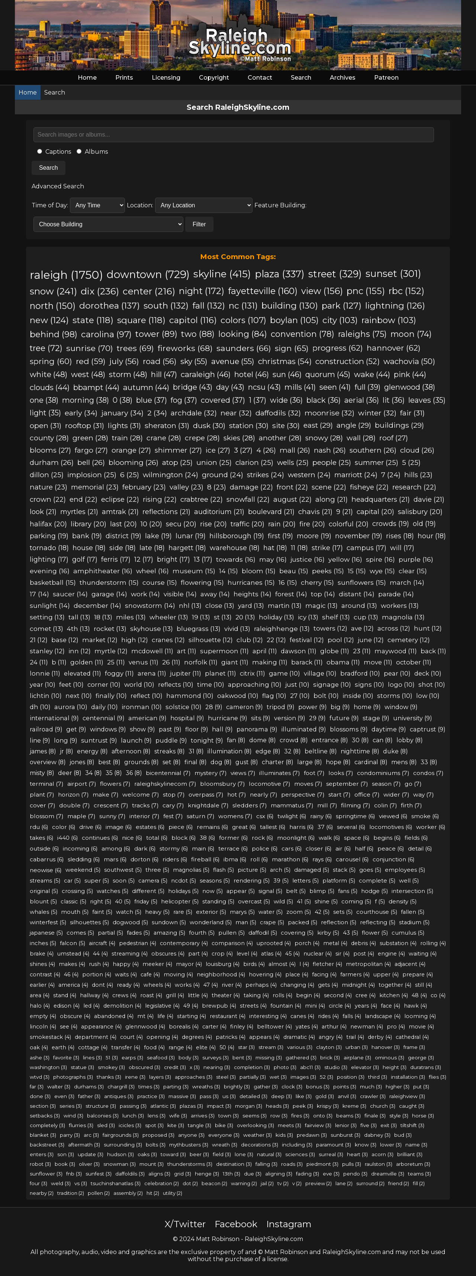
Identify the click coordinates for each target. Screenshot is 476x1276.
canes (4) (302, 1016)
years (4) (366, 1005)
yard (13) (251, 605)
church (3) (382, 1106)
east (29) (318, 425)
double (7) (74, 805)
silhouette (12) (211, 640)
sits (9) (260, 718)
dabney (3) (377, 1135)
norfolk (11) (201, 662)
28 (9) (213, 707)
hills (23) (418, 474)
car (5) (72, 880)
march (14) (407, 582)
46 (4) (71, 974)
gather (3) (266, 1087)
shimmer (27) (178, 450)
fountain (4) (285, 1005)
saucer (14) (70, 594)
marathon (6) (290, 859)
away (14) (215, 594)
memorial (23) (95, 487)
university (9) (412, 718)
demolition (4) (122, 1005)
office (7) (367, 794)
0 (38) (122, 400)
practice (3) (151, 1096)
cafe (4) (150, 974)
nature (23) (48, 487)
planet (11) (220, 673)
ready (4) (128, 985)
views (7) (243, 772)
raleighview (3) (407, 1096)
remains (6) (212, 826)
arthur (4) (334, 1026)
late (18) (152, 548)
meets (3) (289, 1125)
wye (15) (382, 571)
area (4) (39, 995)
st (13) (223, 617)
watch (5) (128, 912)
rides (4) (328, 1016)
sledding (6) (84, 859)
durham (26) (52, 462)
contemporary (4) (184, 943)
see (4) (68, 1026)
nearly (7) (263, 794)
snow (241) (53, 291)
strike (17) (327, 548)
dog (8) (221, 762)
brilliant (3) (409, 1154)
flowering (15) (202, 582)
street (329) (335, 274)
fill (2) (419, 1183)
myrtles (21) (79, 511)
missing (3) (268, 1057)
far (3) (37, 1087)
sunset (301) (393, 273)
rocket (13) (110, 628)
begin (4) (308, 995)
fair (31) (412, 412)
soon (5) (124, 880)
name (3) (416, 1145)
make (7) (106, 794)
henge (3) (207, 1174)
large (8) (309, 762)
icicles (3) (130, 1125)
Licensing (166, 77)
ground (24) (222, 474)
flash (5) (223, 870)
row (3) (278, 1116)
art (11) (186, 651)
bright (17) (173, 559)
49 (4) (190, 1005)
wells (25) (293, 462)
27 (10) (300, 695)
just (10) (297, 684)
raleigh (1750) (66, 275)
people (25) (331, 462)
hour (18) (432, 536)
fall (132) (208, 305)
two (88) (198, 334)
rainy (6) (321, 816)
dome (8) (262, 740)
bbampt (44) (96, 387)
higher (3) (397, 1087)
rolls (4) (282, 995)
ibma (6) (235, 859)
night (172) (201, 290)
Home (87, 77)
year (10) (42, 684)
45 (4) (292, 953)
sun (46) (287, 374)
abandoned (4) (114, 1016)
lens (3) (156, 1116)
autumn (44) (146, 387)
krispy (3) (328, 1106)
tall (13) (79, 617)
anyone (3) (191, 1135)
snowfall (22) (248, 499)
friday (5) (145, 901)
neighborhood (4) (221, 974)
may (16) (273, 559)
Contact (260, 77)
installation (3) (408, 1077)
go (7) (413, 783)
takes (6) (42, 837)
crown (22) (48, 499)
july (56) (124, 361)
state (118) (93, 320)
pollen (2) (99, 1193)
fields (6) (416, 837)
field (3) (222, 1154)
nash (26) (330, 450)
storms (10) (394, 695)
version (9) (289, 718)
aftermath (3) (84, 1145)
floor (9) (196, 729)
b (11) (59, 662)
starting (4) (191, 1016)
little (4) (198, 995)
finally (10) (111, 695)
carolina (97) (106, 334)
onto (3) (322, 1116)
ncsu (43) (264, 387)
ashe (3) (39, 1057)
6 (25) (129, 474)
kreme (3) (354, 1106)
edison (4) (67, 1005)
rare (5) (182, 912)
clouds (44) (50, 387)
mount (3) (151, 1164)
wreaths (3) (206, 1087)
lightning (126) (395, 305)
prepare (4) (417, 974)
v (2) (297, 1183)
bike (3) (224, 1125)
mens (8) (404, 762)
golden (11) (86, 662)
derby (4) (380, 1037)
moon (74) (411, 334)
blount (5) (43, 901)
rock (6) (262, 837)
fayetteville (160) (263, 290)
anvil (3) (347, 1096)
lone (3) (244, 1154)
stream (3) (270, 1047)
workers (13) (400, 605)
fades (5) (138, 932)
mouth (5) (75, 912)
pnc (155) (366, 290)
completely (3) (47, 1125)
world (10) (139, 684)
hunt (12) (428, 628)
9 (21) (344, 511)
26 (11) (171, 662)
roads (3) (292, 1164)
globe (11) (334, 651)
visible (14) (180, 594)
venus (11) (143, 662)
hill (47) (164, 374)
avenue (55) (232, 361)
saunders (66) (243, 348)
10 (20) (151, 524)
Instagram (289, 1224)
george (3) (421, 1057)
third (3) (377, 1077)
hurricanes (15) (251, 582)
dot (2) (190, 1183)
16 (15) (288, 582)
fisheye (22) (369, 487)
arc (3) (91, 1135)
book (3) (65, 1164)
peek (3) (303, 1106)
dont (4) (102, 985)
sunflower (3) (46, 1174)
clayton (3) (329, 1047)
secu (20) (181, 524)
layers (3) (160, 1077)
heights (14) (252, 594)
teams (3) (419, 1174)
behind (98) (53, 334)
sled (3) (106, 1125)
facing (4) (324, 974)
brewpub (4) (219, 1005)
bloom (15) (259, 571)
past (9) (170, 729)
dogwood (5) (130, 922)
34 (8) (93, 772)
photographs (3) (73, 1077)
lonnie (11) (45, 673)
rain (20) (282, 524)
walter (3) (58, 1087)
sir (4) (342, 953)
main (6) (203, 848)
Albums (92, 151)
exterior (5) (211, 912)
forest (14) (291, 594)
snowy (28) (324, 438)
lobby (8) (409, 740)
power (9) (312, 707)
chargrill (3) (121, 1087)
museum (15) (194, 571)
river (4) (232, 985)
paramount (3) (333, 1145)
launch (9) (136, 740)
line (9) (40, 740)
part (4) (198, 953)
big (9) (340, 707)
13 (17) (203, 559)
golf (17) (84, 559)
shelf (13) (336, 617)
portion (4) (96, 974)
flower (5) (375, 932)
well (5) (409, 880)
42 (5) (322, 912)
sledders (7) (249, 805)
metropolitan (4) (368, 964)
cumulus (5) (408, 932)
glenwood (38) (409, 387)
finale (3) (375, 1116)
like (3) (304, 1096)
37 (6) (325, 826)
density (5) (402, 901)
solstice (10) (183, 707)
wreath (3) (224, 1145)
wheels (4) (157, 985)
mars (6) (115, 859)
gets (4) (328, 985)
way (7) (423, 794)
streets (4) (253, 1005)
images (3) (303, 1077)
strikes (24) (265, 474)
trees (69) (135, 348)
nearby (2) (42, 1193)
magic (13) (321, 605)
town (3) (228, 1116)
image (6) (119, 826)
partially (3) (252, 1077)
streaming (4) (130, 953)
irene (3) (135, 1077)
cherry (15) (317, 582)
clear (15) (413, 571)
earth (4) (63, 1047)
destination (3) (234, 1164)
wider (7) (396, 794)
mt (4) (145, 1016)
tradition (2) (70, 1193)
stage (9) (376, 718)
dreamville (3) (387, 1174)
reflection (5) (338, 922)
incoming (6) (80, 848)
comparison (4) (232, 943)
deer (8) (69, 772)
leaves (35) (427, 400)
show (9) (142, 729)
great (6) (244, 826)
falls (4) (351, 1016)
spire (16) (380, 559)
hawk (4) (415, 1005)
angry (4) (330, 1037)
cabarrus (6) (47, 859)
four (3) (38, 1183)
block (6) (183, 837)
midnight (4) (358, 985)
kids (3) (284, 1135)
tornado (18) (49, 548)
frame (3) (414, 1047)
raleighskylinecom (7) (165, 783)
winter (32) (377, 412)
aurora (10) (70, 707)
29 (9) (317, 718)
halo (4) (40, 1005)
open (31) (45, 425)
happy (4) (126, 964)
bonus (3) (317, 1087)
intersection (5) (412, 891)
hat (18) (275, 548)
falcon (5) (72, 943)
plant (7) (42, 794)
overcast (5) (254, 901)
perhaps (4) (261, 985)
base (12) (64, 640)
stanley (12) (47, 651)
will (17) (402, 548)
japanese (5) (46, 932)
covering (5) (297, 932)
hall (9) (222, 729)
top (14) (323, 594)
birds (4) (254, 964)
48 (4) (419, 995)
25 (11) (116, 662)
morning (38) (85, 400)
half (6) (364, 848)
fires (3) (300, 1116)
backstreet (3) (47, 1145)
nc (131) (243, 305)
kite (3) (175, 1125)
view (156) (322, 290)
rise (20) (213, 524)
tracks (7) (145, 805)
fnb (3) (74, 1174)
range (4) (180, 1047)
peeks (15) (328, 571)
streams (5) (45, 880)
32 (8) (292, 751)
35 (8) (114, 772)
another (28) (280, 438)
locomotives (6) (390, 826)
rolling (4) (433, 943)
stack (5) (344, 870)
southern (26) (373, 450)
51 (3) (112, 1057)
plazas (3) (191, 1106)
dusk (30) (209, 425)
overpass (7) (206, 794)
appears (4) (264, 1037)
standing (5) (218, 901)
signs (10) (369, 684)
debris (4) (363, 943)
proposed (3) (158, 1135)
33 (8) (429, 762)
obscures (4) (167, 953)
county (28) (49, 438)
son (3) (65, 1154)
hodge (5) (374, 891)
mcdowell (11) (152, 651)
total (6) (157, 837)
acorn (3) (382, 1154)
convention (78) (302, 334)
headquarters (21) (380, 499)
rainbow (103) (388, 320)
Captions (54, 151)
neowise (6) (46, 870)
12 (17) (143, 559)
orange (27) (131, 450)
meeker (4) (157, 964)
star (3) (246, 1047)
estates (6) (150, 826)
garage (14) (109, 594)
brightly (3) (237, 1087)
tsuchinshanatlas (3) (116, 1183)
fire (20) (312, 524)
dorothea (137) (109, 305)
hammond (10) (189, 695)
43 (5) (350, 932)
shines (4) (42, 964)
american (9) (147, 718)
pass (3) (209, 1096)
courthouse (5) (376, 912)
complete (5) (377, 880)
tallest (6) (273, 826)
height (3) (394, 1067)
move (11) (378, 662)
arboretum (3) (413, 1164)
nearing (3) (216, 1067)
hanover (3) (386, 1047)
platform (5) (338, 880)
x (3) (195, 1067)
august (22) (292, 499)
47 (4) (210, 985)
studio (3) (335, 1067)
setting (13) (47, 617)
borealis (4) (184, 1026)
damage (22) (251, 487)
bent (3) (242, 1057)
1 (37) (257, 400)
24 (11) (39, 662)
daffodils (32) (278, 412)
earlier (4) (42, 985)
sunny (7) (112, 816)
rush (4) (99, 964)
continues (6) (100, 837)
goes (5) (370, 870)
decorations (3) (259, 1145)
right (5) (100, 901)
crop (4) (222, 953)
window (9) (401, 707)
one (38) (44, 400)
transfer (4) (125, 1047)
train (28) (127, 438)
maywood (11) (395, 651)
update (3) (90, 1154)
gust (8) (246, 762)
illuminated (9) (303, 729)
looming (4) (420, 1016)
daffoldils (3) (130, 1174)
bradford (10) (360, 673)
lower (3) (391, 1145)
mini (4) (315, 1005)
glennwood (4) (145, 1026)
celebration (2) (161, 1183)
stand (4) (64, 995)
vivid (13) (237, 628)
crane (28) (164, 438)
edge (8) (267, 751)
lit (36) (394, 400)
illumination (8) (230, 751)
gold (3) (324, 1096)
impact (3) (219, 1106)
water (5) (270, 912)
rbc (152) (406, 290)
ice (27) (218, 450)
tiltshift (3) (412, 1125)
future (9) (344, 718)
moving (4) (178, 974)
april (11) (265, 651)
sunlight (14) (50, 605)
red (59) (91, 361)
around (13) (359, 605)
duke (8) (395, 751)
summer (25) (376, 462)
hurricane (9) (227, 718)
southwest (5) (123, 870)
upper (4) (386, 974)
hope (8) (338, 762)
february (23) (144, 487)
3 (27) (243, 450)
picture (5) (252, 870)
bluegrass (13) (199, 628)
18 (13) (103, 617)
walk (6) (329, 837)
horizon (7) (73, 794)
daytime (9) (389, 729)
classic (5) (73, 901)
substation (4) (398, 943)
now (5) (212, 891)
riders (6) (175, 859)
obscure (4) (75, 1016)
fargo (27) (91, 450)
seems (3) (254, 1116)
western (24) (309, 474)
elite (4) (206, 1047)
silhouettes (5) (89, 922)
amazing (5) (169, 932)
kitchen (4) (393, 995)
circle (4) (340, 1005)
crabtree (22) (201, 499)
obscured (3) (144, 1067)
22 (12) (276, 640)
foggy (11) (119, 673)
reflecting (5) (377, 922)
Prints (124, 77)
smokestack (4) (50, 1037)
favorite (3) (66, 1057)
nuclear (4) (317, 953)
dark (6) (145, 848)
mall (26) (295, 450)
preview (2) (318, 1183)
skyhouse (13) (151, 628)
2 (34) (157, 412)
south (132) (166, 305)
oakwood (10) (237, 695)
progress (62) (337, 348)
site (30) (286, 425)
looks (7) (340, 772)
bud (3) (403, 1135)
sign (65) (292, 348)
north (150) (52, 305)
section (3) (43, 1106)
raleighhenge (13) (282, 628)
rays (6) (322, 859)
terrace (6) (233, 848)
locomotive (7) (269, 783)
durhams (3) (89, 1087)
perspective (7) (303, 794)
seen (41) (335, 387)
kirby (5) (328, 932)
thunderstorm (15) (109, 582)
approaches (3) (193, 1077)
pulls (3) (351, 1164)
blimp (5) (321, 891)
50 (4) (226, 1047)
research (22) (414, 487)
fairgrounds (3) (121, 1135)
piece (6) (180, 826)
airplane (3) (357, 1057)
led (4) (91, 1005)
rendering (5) (252, 880)
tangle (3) (199, 1125)
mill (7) (327, 805)
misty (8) (42, 772)
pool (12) (341, 640)
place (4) (296, 974)
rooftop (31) (84, 425)
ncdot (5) (183, 880)
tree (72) (46, 348)
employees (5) (405, 870)
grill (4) (175, 995)
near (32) (236, 412)
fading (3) (307, 1174)
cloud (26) (417, 450)
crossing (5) (77, 891)
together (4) (395, 985)
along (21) (331, 499)
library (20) (88, 524)
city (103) (340, 320)
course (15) (159, 582)
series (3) (71, 1106)
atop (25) (177, 462)
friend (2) (398, 1183)
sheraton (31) (167, 425)
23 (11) (362, 651)
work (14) (145, 594)
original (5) (44, 891)
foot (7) (314, 772)
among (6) (116, 848)
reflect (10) (147, 695)
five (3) (368, 1125)
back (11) (433, 651)
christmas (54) (285, 361)
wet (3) (278, 1077)
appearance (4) (101, 1026)
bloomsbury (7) (222, 783)
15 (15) (357, 571)
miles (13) (131, 617)
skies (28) (239, 438)
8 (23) (216, 487)
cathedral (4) (412, 1037)
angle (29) (354, 425)
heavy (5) (157, 912)
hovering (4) (265, 974)
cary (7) (173, 805)
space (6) (357, 837)
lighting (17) (49, 559)
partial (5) (110, 932)
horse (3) (423, 1116)
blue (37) (151, 400)
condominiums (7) (383, 772)
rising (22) (160, 499)
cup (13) (366, 617)
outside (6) (44, 848)
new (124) (49, 320)
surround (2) (370, 1183)
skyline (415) (222, 274)
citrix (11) (252, 673)
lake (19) (158, 536)
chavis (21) (315, 511)
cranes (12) (168, 640)
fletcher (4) (327, 964)
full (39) (367, 387)
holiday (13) (276, 617)
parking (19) (49, 536)
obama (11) (343, 662)
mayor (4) (189, 964)
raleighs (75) (362, 334)
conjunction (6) (394, 859)
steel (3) (226, 1077)
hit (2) (153, 1193)
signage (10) (332, 684)
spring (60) (51, 361)
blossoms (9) (349, 729)
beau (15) (293, 571)
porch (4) (307, 943)
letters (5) (305, 880)
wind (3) (73, 1116)
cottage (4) (92, 1047)
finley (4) (241, 1026)
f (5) (380, 901)
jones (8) (82, 762)
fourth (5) (202, 932)
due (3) (252, 1174)
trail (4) (355, 1037)
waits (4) (126, 974)
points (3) (344, 1087)
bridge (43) (192, 387)
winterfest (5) (48, 922)
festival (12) (307, 640)
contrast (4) (45, 974)
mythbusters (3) (188, 1145)
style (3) (398, 1116)
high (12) (134, 640)
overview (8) (48, 762)
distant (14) (356, 594)
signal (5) (270, 891)
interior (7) (144, 816)
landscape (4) (383, 1016)
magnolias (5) (191, 870)
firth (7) (411, 805)
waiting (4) (423, 953)
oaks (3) (147, 1154)
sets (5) (343, 912)
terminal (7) (47, 783)
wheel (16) (152, 571)
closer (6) (319, 848)
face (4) (390, 1005)
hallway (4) (94, 995)
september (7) (347, 783)
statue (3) (82, 1067)
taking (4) (256, 995)
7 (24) (391, 474)
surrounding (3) (123, 1145)
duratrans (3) (425, 1067)
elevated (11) (82, 673)
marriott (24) (355, 474)
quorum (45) (327, 374)
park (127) (341, 305)
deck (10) (427, 673)
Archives (343, 77)
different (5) (148, 891)
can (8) (383, 740)
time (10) (210, 684)
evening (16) (50, 571)
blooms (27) (50, 450)
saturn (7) (201, 816)
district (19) (123, 536)
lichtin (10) (46, 695)
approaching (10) (255, 684)
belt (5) (296, 891)
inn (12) (79, 651)
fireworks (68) (185, 348)
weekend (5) (82, 870)
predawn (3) (312, 1135)
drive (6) (90, 826)
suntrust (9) (99, 740)
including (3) (297, 1145)
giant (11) (234, 662)
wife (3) (178, 1116)
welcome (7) (140, 794)
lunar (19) (191, 536)
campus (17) (366, 548)
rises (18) (400, 536)
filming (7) (355, 805)
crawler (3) (373, 1096)
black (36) (323, 400)
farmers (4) (355, 974)
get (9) (76, 729)
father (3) (89, 1096)
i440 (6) (67, 837)
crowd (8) (294, 740)
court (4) (131, 1037)
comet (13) (46, 628)
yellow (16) (345, 559)
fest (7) (173, 816)
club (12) (250, 640)
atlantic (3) (163, 1106)
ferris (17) (116, 559)
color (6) (63, 826)
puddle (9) (171, 740)
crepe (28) (202, 438)
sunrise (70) (89, 348)
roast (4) (151, 995)
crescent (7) (111, 805)
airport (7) (81, 783)
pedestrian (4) (137, 943)
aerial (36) (361, 400)
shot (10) (431, 684)
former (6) (233, 837)
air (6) (343, 848)
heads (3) (277, 1106)
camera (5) (152, 880)
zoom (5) (298, 912)
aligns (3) (159, 1174)
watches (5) (112, 891)
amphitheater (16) (102, 571)
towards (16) (235, 559)
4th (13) (78, 628)
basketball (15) (53, 582)
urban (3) (356, 1047)
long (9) (65, 740)
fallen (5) (412, 912)
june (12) (371, 640)
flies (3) (437, 1077)
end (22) (83, 499)
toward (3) (173, 1154)
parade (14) (396, 594)
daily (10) (104, 707)
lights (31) (124, 425)
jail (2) (267, 1183)
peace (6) (390, 848)
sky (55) (194, 361)
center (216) (149, 291)
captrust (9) (428, 729)
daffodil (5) (262, 932)
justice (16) (307, 559)
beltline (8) (321, 751)
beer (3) (199, 1154)
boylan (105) (294, 320)
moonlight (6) (296, 837)
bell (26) (91, 462)
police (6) (265, 848)
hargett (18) (187, 548)
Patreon (386, 77)
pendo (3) (355, 1174)
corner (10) (103, 684)
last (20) (123, 524)
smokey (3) (111, 1067)
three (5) (157, 870)
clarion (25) (254, 462)
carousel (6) (352, 859)
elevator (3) (365, 1067)
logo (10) (401, 684)
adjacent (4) (410, 964)
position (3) (350, 1077)
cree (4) (366, 995)
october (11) (413, 662)
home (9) (367, 707)
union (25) (214, 462)
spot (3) (154, 1125)
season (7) (386, 783)
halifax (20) (48, 524)
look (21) (43, 511)
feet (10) (71, 684)
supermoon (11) (224, 651)
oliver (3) (89, 1164)
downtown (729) (148, 274)
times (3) (149, 1087)
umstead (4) (73, 953)
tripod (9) (281, 707)
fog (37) (184, 400)
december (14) (97, 605)
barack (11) (307, 662)
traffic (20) (247, 524)
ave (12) (362, 628)
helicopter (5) (180, 901)
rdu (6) (39, 826)
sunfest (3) (99, 1174)
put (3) (421, 1087)
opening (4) (162, 1037)
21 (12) (39, 640)
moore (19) (314, 536)
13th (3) (231, 1174)
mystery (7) (210, 772)
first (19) (280, 536)
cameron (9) (244, 707)
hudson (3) (120, 1154)
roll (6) (259, 859)
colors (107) (243, 320)
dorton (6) (145, 859)
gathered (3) (301, 1057)
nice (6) (132, 837)
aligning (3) (278, 1174)
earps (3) (132, 1057)
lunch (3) (133, 1116)
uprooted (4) (274, 943)
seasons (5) (215, 880)
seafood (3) (161, 1057)
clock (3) (292, 1087)
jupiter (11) (185, 673)
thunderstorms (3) (189, 1164)
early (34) (81, 412)
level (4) (247, 953)
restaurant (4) (227, 1016)
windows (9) (108, 729)
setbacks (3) (45, 1116)
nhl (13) (190, 605)
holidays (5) (183, 891)
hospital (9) (187, 718)
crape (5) (272, 922)
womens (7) (235, 816)
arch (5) (280, 870)
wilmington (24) (170, 474)
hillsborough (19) (236, 536)
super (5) (96, 880)
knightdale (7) (208, 805)
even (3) (64, 1096)
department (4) (95, 1037)
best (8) (109, 762)
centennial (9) (104, 718)
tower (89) (156, 334)
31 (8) (196, 751)
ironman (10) (142, 707)
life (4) (165, 1016)
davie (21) (429, 499)
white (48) (48, 374)
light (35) (45, 412)
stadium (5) (414, 922)
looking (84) (242, 334)
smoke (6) (425, 816)
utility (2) (172, 1193)
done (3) (40, 1096)
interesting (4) (268, 1016)
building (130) (289, 305)
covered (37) (223, 400)
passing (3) (133, 1106)
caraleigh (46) (206, 374)
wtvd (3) (39, 1077)
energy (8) (92, 751)
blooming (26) (133, 462)
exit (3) (388, 1125)
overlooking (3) (255, 1125)
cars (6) (292, 848)
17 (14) (39, 594)
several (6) (351, 826)
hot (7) (236, 794)
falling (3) (266, 1164)
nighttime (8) (360, 751)
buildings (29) (399, 425)
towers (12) (330, 628)
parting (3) (176, 1087)
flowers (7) (115, 783)
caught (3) (411, 1106)
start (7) (339, 794)
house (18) (89, 548)
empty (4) (43, 1016)
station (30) (248, 425)
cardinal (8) (370, 762)
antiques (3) (119, 1096)
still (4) (423, 985)
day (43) (230, 387)
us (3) (229, 1096)
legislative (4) (162, 1005)
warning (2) (244, 1183)
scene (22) (329, 487)
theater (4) (226, 995)
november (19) (358, 536)
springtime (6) (355, 816)
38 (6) (207, 837)
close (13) (219, 605)
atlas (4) (271, 953)
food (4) (154, 1047)
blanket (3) (43, 1135)
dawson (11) (298, 651)
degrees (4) (197, 1037)
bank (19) (87, 536)
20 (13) (245, 617)
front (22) (292, 487)
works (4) (187, 985)
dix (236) (100, 291)
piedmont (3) (322, 1164)
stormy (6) (174, 848)
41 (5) (304, 901)
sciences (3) (300, 1154)
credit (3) (175, 1067)
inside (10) (357, 695)
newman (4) (366, 1026)
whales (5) (43, 912)
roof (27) (393, 438)
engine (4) (391, 953)
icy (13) (308, 617)
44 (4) (100, 953)
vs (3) (80, 1183)
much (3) (371, 1087)
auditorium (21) (219, 511)
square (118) (141, 320)
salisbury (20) (420, 511)
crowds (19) (390, 524)
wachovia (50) (409, 361)
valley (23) (186, 487)
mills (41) (300, 387)
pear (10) (397, 673)
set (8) (172, 762)
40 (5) (123, 901)
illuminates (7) (279, 772)
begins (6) (387, 837)
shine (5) (326, 901)
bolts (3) (155, 1145)
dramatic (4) (299, 1037)
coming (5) (356, 901)
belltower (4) (274, 1026)
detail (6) (420, 848)
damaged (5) (311, 870)
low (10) (428, 695)
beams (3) (348, 1116)
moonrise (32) (329, 412)
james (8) (43, 751)
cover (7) (42, 805)
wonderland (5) (211, 922)
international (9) (54, 718)
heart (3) (357, 1154)
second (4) (338, 995)
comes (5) (80, 932)
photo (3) (285, 1067)
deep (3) (281, 1096)
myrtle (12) (111, 651)
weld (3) (61, 1183)
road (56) (160, 361)
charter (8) (277, 762)
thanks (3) (109, 1077)
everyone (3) (223, 1135)
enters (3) (42, 1154)
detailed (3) (253, 1096)
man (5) (245, 922)
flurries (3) (81, 1125)
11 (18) (299, 548)
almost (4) (282, 964)
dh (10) (40, 707)
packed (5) (302, 922)
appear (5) (240, 891)
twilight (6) (291, 816)
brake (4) (42, 953)
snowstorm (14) (150, 605)
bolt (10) (326, 695)
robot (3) (40, 1164)
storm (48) (128, 374)
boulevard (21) (271, 511)
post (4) (363, 953)
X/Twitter (185, 1224)
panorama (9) (257, 729)
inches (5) (43, 943)
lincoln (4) (43, 1026)
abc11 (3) (310, 1067)
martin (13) (285, 605)
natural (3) (269, 1154)
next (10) (78, 695)
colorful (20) (349, 524)
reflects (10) (175, 684)
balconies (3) (103, 1116)
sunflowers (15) (362, 582)
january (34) (122, 412)
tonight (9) (207, 740)
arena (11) (152, 673)
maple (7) (81, 816)
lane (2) (344, 1183)
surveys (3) (215, 1057)
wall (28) (361, 438)
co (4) (438, 995)
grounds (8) (141, 762)
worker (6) (431, 826)
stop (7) (174, 794)
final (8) (195, 762)
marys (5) (242, 912)
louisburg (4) (222, 964)
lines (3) (92, 1057)
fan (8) (236, 740)
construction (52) (347, 361)
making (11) (269, 662)
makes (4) (72, 964)
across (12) (393, 628)
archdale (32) (194, 412)
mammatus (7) (292, 805)
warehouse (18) (235, 548)
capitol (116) (193, 320)
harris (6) (301, 826)
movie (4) (421, 1026)
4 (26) (266, 450)
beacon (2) (214, 1183)
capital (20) (375, 511)
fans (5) (347, 891)
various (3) (299, 1047)
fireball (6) (205, 859)
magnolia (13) (403, 617)
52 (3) (326, 1077)
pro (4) (396, 1026)
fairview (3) (318, 1125)
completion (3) (252, 1067)
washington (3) (48, 1067)
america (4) (73, 985)
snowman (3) (119, 1164)
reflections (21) (166, 511)
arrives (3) (203, 1116)
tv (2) (283, 1183)
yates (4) (307, 1026)
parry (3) (70, 1135)
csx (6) (265, 816)
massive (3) (182, 1096)
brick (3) (330, 1057)
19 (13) (201, 617)
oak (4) (39, 1047)
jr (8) (66, 751)
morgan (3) (248, 1106)
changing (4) (297, 985)
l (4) (304, 964)
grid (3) (182, 1174)
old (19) (424, 524)
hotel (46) (251, 374)
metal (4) (335, 943)
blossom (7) (47, 816)
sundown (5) (169, 922)
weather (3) (257, 1135)
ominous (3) (389, 1057)
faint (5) (102, 912)
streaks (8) (169, 751)
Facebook (236, 1224)
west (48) (88, 374)
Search (301, 77)
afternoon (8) (131, 751)
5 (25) (411, 462)
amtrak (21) (120, 511)
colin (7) (385, 805)
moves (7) (308, 783)
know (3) (365, 1145)
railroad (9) (46, 729)
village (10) (320, 673)
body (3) (188, 1057)
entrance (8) (330, 740)
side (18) (122, 548)
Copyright (214, 77)
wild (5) (283, 901)
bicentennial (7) (168, 772)
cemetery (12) (408, 640)
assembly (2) (128, 1193)
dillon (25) (47, 474)
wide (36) (286, 400)
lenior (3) (346, 1125)
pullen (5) (231, 932)
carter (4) (214, 1026)
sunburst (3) (345, 1135)
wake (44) (372, 374)
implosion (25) (91, 474)
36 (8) (134, 772)
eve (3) (331, 1174)
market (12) (100, 640)
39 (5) (281, 880)
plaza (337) (280, 274)
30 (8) (360, 740)
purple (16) (416, 559)
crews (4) (124, 995)
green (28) (90, 438)
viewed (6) (393, 816)
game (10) (284, 673)
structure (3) (101, 1106)
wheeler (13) (168, 617)
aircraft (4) (102, 943)
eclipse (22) (120, 499)
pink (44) (410, 374)
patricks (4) (230, 1037)
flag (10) (274, 695)
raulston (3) (378, 1164)
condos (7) (428, 772)
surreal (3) (331, 1154)
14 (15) (228, 571)
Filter (199, 224)
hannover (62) (394, 348)
